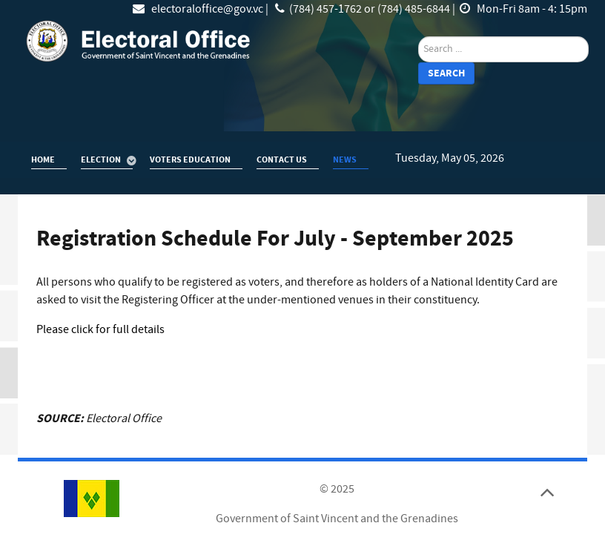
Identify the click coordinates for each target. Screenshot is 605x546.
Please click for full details (100, 329)
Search (446, 73)
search (418, 36)
